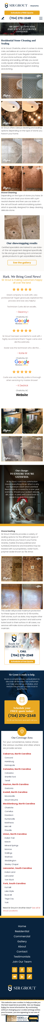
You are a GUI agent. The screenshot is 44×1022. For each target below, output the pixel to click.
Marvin (8, 841)
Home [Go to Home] (22, 926)
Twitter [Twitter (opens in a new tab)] (29, 969)
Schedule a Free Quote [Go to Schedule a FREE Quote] (22, 661)
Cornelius (9, 811)
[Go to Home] (22, 6)
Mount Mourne (11, 799)
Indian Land (10, 872)
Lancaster (9, 876)
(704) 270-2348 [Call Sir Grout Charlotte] (20, 18)
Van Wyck (9, 879)
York (6, 902)
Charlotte (9, 807)
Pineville (8, 830)
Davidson (9, 815)
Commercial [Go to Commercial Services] (22, 936)
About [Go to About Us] (22, 946)
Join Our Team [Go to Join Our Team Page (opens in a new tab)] (22, 962)
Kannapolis (10, 765)
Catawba (9, 773)
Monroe (8, 849)
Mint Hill (8, 826)
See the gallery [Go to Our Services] (22, 262)
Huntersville (10, 819)
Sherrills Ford (10, 776)
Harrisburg (9, 761)
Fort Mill (8, 887)
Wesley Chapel (11, 864)
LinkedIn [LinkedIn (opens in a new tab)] (22, 976)
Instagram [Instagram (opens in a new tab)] (14, 969)
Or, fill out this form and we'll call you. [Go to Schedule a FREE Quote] (22, 720)
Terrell (7, 780)
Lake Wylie (9, 891)
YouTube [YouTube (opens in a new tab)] (14, 976)
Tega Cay (9, 898)
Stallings (8, 853)
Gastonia (9, 788)
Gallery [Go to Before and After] (22, 941)
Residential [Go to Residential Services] (22, 931)
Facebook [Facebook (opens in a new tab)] (22, 969)
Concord (9, 757)
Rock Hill (8, 895)
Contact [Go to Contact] (22, 951)
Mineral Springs (11, 845)
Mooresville (10, 796)
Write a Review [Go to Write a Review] (2, 18)
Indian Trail (9, 838)
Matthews (9, 822)
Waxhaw (9, 856)
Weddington (10, 860)
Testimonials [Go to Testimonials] (22, 956)
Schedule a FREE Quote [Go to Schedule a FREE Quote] (22, 12)
